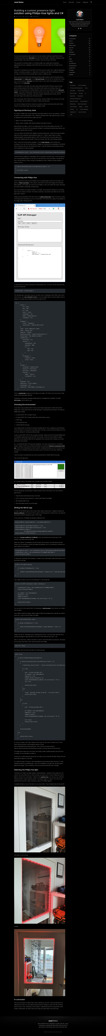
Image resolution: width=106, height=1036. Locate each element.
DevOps (72, 109)
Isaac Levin (28, 79)
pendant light (22, 393)
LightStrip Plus (44, 777)
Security (79, 47)
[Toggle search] (91, 2)
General (79, 43)
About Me (71, 2)
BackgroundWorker (19, 513)
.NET (71, 114)
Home (64, 2)
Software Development (75, 98)
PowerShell (80, 96)
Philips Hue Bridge (24, 182)
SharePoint (72, 96)
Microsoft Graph (40, 79)
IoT (77, 109)
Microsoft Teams (74, 101)
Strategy (79, 70)
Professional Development (76, 88)
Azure (79, 41)
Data (79, 59)
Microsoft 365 (73, 93)
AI (79, 56)
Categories (85, 2)
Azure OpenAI (73, 106)
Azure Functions (82, 112)
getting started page (45, 197)
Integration (79, 72)
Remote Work (81, 90)
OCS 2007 (32, 58)
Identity (79, 74)
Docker (86, 106)
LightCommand (47, 608)
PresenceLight (18, 79)
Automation (79, 54)
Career (79, 61)
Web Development (82, 104)
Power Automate (84, 109)
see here (29, 81)
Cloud (79, 50)
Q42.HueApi (17, 400)
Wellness (79, 52)
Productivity (79, 39)
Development (79, 65)
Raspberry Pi (73, 112)
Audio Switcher (45, 142)
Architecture (79, 63)
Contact (78, 2)
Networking (79, 45)
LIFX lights (27, 83)
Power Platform (83, 101)
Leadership (79, 68)
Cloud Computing (82, 85)
